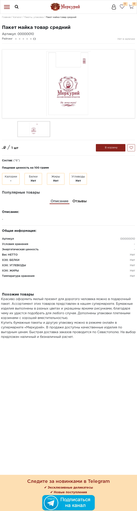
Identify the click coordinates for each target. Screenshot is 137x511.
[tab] (59, 201)
